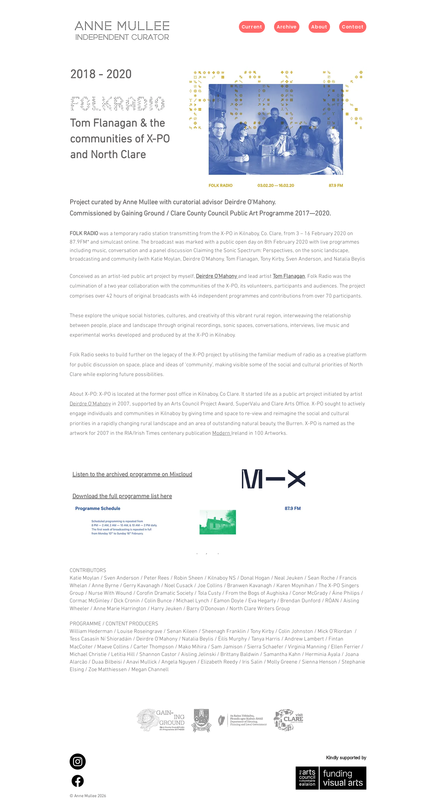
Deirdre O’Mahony (90, 404)
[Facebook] (78, 781)
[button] (286, 27)
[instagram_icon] (78, 762)
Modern (221, 433)
